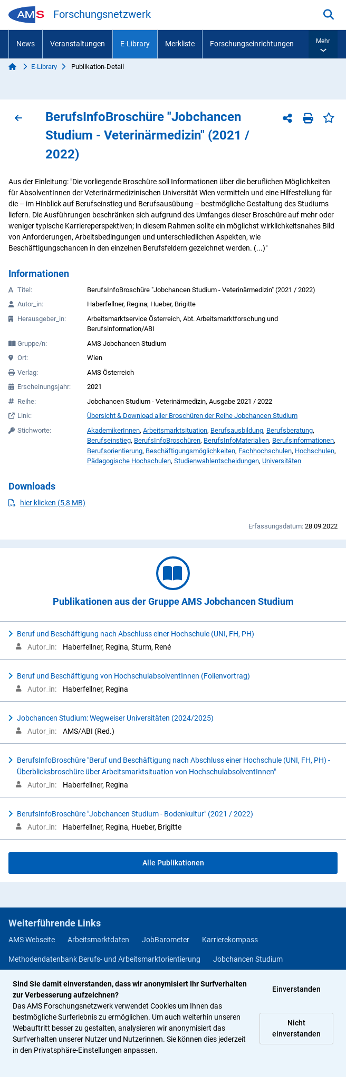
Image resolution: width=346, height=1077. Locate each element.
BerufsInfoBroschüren (167, 440)
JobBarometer (165, 939)
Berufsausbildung (236, 430)
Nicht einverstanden (296, 1028)
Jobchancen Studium (248, 959)
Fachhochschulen (265, 451)
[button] (323, 44)
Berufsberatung (289, 430)
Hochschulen (314, 451)
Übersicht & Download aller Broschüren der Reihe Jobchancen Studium (192, 416)
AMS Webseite (31, 939)
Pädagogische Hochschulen (129, 461)
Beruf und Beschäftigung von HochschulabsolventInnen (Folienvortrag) (133, 676)
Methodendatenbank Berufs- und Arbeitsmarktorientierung (104, 959)
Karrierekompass (230, 939)
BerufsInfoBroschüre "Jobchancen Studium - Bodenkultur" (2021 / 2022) (135, 814)
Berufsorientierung (114, 451)
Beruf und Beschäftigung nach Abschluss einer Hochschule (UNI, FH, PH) (135, 634)
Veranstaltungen (77, 43)
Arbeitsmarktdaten (98, 939)
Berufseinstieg (109, 440)
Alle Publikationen (173, 863)
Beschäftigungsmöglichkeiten (190, 451)
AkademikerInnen (113, 430)
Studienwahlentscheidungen (216, 461)
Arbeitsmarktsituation (175, 430)
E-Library (135, 43)
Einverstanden (296, 989)
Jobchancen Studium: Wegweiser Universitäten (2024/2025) (115, 718)
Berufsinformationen (303, 440)
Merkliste (180, 43)
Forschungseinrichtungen (252, 43)
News (25, 43)
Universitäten (281, 461)
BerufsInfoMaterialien (236, 440)
